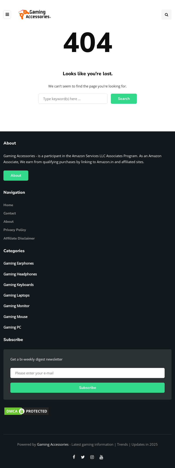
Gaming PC (12, 327)
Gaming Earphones (18, 263)
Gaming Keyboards (18, 284)
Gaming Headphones (20, 274)
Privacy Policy (14, 230)
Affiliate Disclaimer (19, 238)
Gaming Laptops (16, 295)
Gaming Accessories (53, 444)
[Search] (72, 99)
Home (8, 205)
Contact (9, 213)
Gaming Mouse (15, 316)
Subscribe (87, 387)
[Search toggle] (166, 14)
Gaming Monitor (16, 305)
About (16, 175)
